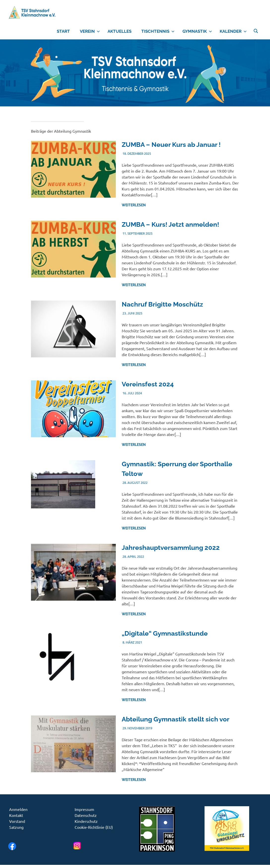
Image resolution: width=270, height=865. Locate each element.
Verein (90, 31)
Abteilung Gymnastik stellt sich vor (175, 719)
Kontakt (16, 815)
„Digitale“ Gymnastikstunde (165, 633)
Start (63, 31)
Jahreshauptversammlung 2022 (171, 547)
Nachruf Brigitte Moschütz (162, 304)
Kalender (233, 31)
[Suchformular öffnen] (256, 30)
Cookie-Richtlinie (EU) (94, 827)
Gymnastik (197, 31)
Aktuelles (119, 31)
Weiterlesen (134, 205)
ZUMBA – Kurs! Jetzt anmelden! (170, 224)
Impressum (84, 809)
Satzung (16, 827)
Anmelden (18, 809)
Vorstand (17, 821)
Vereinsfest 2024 (148, 384)
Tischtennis (158, 31)
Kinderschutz (86, 821)
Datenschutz (86, 815)
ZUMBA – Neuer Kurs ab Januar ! (171, 144)
